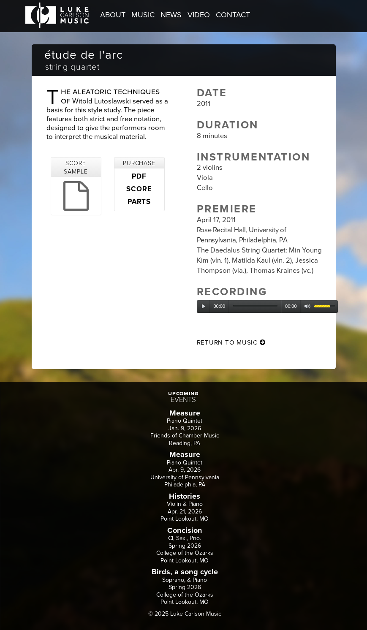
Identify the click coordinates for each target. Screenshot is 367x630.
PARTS (139, 202)
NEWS (171, 14)
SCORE (139, 189)
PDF (139, 176)
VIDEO (199, 14)
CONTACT (233, 14)
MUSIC (143, 14)
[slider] (255, 306)
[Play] (203, 306)
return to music (231, 342)
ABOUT (112, 14)
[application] (267, 306)
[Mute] (307, 306)
